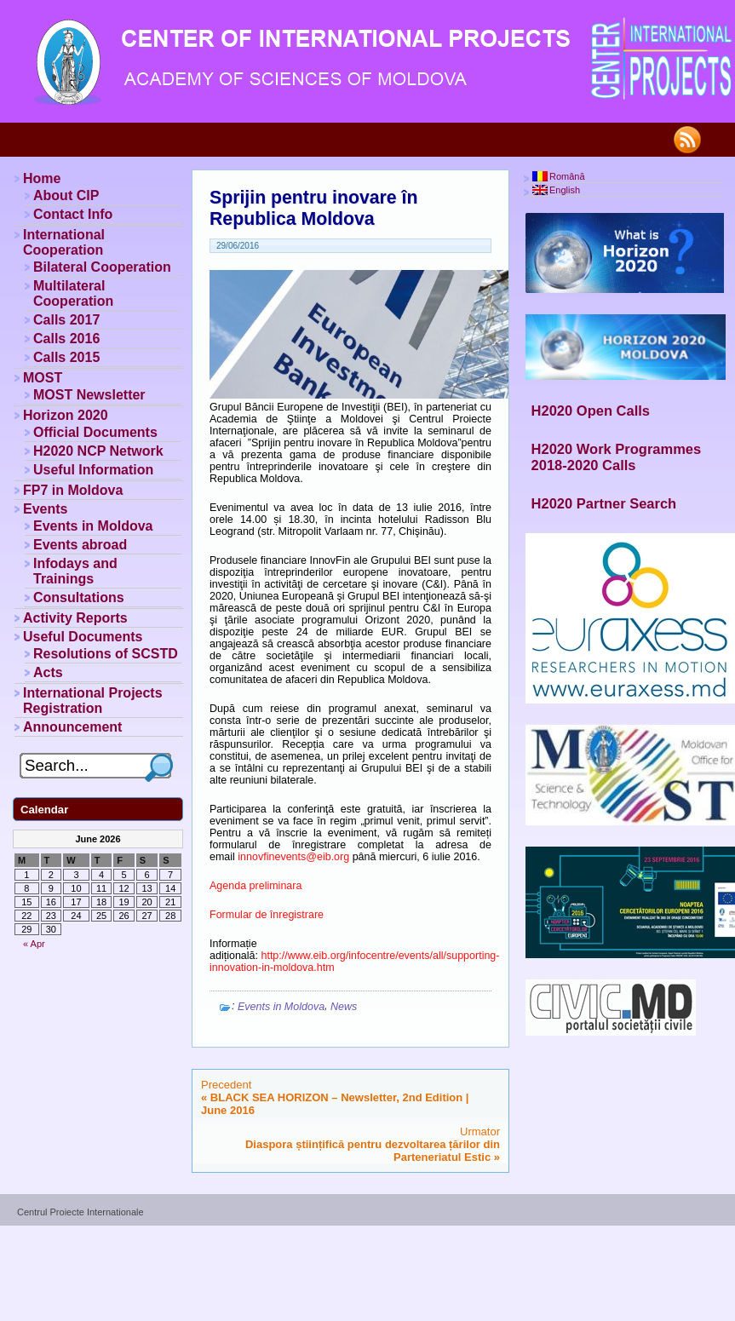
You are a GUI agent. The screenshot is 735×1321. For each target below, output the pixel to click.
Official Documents (95, 432)
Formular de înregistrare (267, 915)
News (343, 1007)
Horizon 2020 (65, 415)
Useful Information (93, 469)
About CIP (66, 195)
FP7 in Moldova (73, 490)
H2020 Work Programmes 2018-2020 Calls (616, 457)
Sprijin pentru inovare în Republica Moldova (313, 208)
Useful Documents (82, 636)
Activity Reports (75, 618)
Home (41, 178)
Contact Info (72, 214)
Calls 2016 (66, 338)
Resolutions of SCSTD (105, 653)
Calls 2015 (66, 357)
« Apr (34, 944)
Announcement (72, 727)
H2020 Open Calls (590, 410)
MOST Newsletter (89, 395)
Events (45, 509)
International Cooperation (64, 242)
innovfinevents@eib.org (293, 857)
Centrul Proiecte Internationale (80, 1212)
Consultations (78, 597)
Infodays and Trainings (75, 571)
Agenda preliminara (255, 886)
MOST (42, 377)
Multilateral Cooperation (73, 293)
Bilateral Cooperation (102, 267)
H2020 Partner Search (604, 503)
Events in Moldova (281, 1007)
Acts (48, 672)
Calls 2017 (66, 320)
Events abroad (80, 544)
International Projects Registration (93, 700)
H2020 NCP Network (98, 451)
